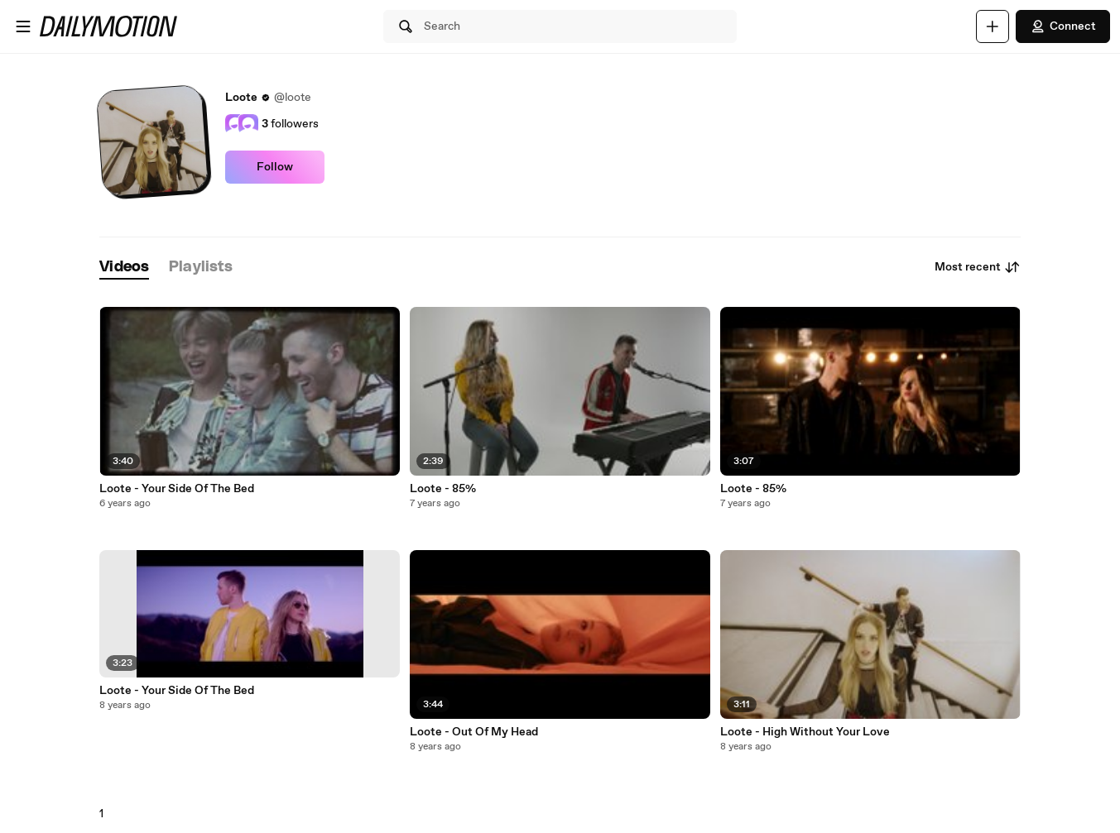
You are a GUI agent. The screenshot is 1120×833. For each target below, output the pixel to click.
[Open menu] (23, 26)
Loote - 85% (443, 488)
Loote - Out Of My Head (474, 732)
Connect (1063, 26)
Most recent (978, 267)
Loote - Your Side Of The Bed (176, 488)
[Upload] (992, 26)
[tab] (124, 267)
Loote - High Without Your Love (805, 732)
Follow (275, 167)
